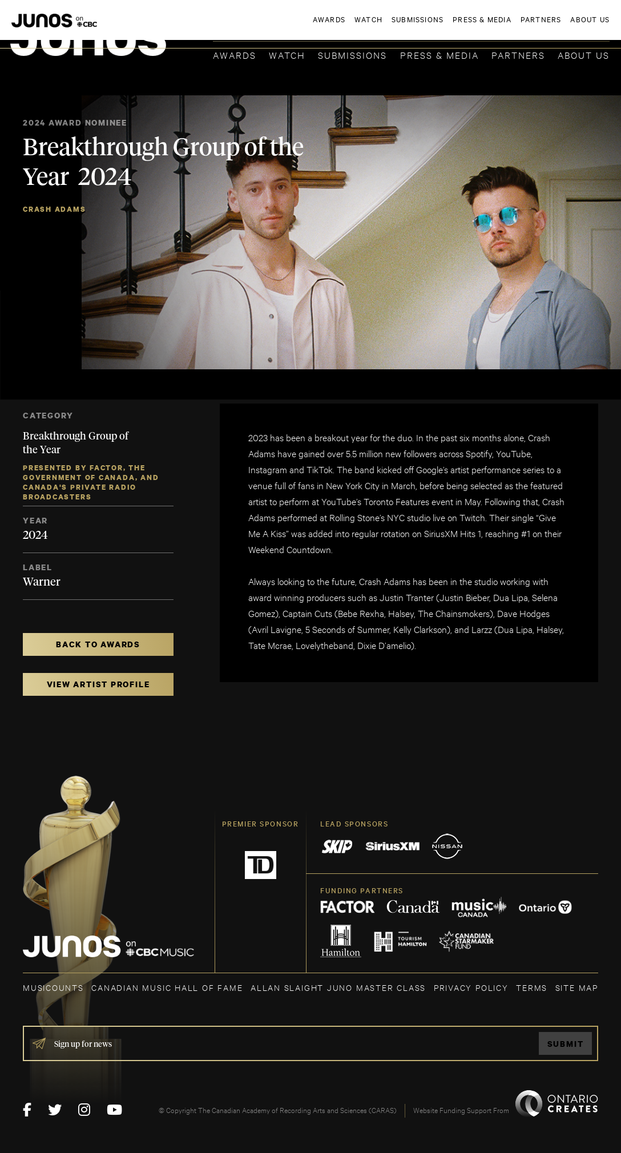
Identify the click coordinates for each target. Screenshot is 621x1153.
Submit (565, 1043)
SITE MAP (576, 987)
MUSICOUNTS (53, 987)
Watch (287, 55)
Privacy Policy (471, 987)
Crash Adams (54, 209)
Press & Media (439, 55)
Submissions (352, 55)
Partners (518, 55)
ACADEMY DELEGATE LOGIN (556, 27)
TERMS (531, 987)
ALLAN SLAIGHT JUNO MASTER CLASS (338, 987)
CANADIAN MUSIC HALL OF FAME (167, 987)
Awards (234, 55)
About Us (584, 55)
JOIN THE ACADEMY (451, 27)
